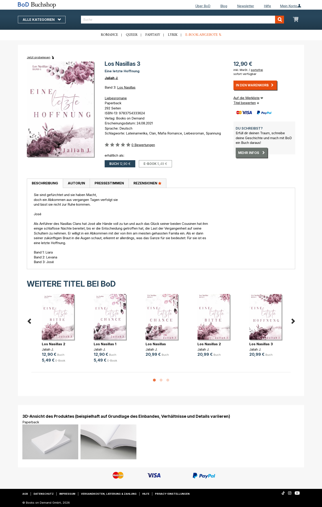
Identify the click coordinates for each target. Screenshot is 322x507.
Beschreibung (45, 183)
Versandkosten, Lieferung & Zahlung (109, 493)
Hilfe (267, 6)
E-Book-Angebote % (203, 35)
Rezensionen (147, 183)
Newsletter (245, 6)
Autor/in (76, 183)
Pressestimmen (109, 183)
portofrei (257, 70)
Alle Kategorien (42, 19)
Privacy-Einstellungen (172, 493)
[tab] (45, 183)
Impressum (67, 493)
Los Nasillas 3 (261, 344)
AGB (25, 493)
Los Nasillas (126, 87)
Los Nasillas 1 (105, 344)
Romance (109, 35)
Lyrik (173, 35)
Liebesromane (116, 98)
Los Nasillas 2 (53, 344)
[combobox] (182, 19)
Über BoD (202, 6)
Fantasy (152, 35)
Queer (132, 35)
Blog (223, 6)
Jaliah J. (111, 78)
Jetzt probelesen (38, 57)
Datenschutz (44, 493)
